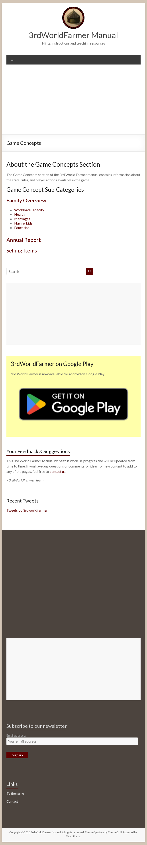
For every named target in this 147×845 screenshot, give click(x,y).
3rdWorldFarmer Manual (73, 35)
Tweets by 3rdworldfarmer (27, 510)
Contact (12, 801)
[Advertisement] (73, 101)
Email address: (16, 735)
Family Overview (26, 200)
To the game (15, 793)
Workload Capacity (29, 210)
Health (19, 214)
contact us (57, 471)
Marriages (22, 219)
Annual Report (23, 240)
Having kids (23, 223)
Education (21, 227)
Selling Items (21, 250)
